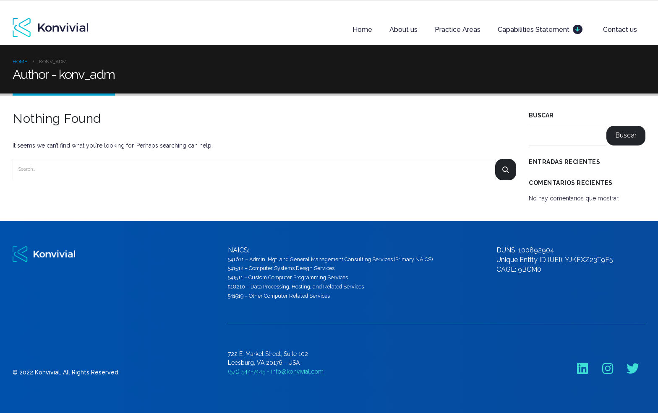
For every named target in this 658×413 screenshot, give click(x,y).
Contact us (620, 30)
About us (403, 30)
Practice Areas (457, 30)
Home (362, 30)
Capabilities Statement (540, 29)
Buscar (541, 115)
